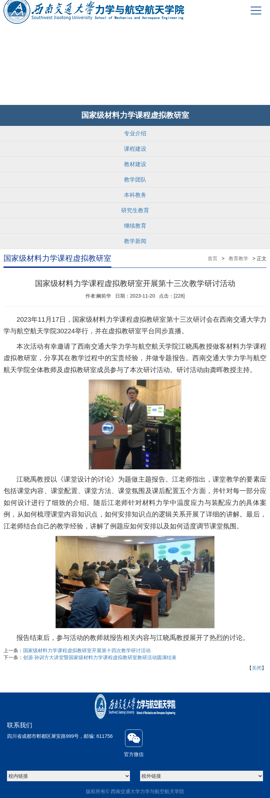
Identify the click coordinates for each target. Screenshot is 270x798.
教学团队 (135, 180)
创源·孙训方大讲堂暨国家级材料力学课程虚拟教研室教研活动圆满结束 (99, 657)
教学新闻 (135, 241)
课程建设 (135, 149)
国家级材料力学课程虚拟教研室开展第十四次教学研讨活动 (87, 650)
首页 (212, 258)
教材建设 (135, 164)
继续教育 (135, 226)
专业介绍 (135, 133)
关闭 (257, 668)
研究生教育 (135, 210)
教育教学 (238, 258)
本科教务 (135, 195)
